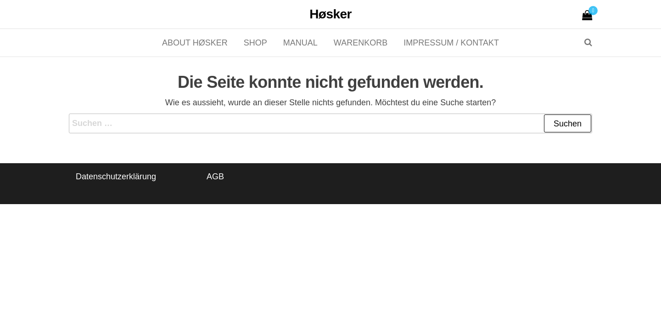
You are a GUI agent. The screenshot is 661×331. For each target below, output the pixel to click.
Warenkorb (360, 42)
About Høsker (195, 42)
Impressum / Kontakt (451, 42)
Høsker (330, 14)
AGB (215, 176)
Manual (300, 42)
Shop (255, 42)
